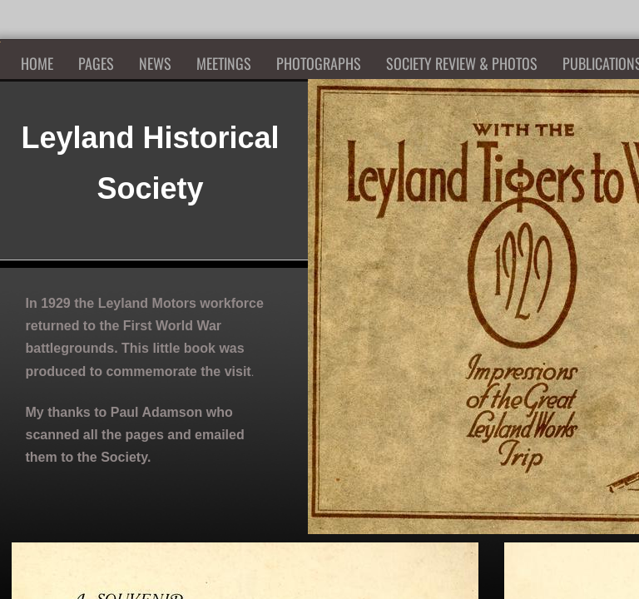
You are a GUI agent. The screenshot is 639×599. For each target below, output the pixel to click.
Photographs (318, 63)
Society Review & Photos (461, 63)
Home (37, 63)
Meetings (223, 63)
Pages (96, 63)
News (155, 63)
